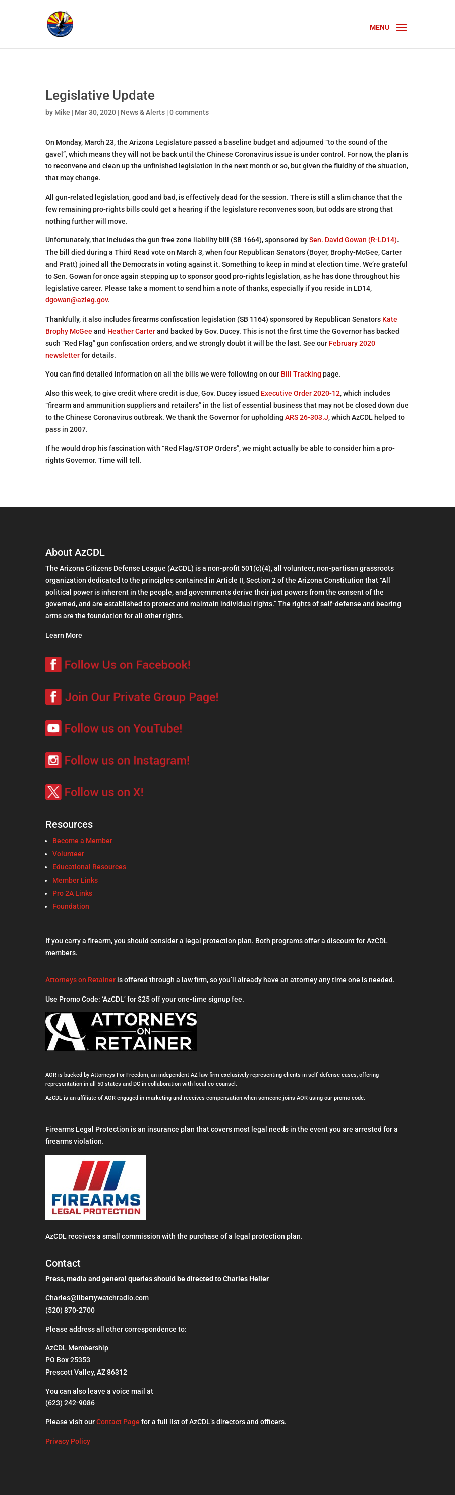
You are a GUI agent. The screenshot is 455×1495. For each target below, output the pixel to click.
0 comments (189, 112)
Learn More (63, 635)
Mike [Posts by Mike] (62, 112)
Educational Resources (89, 867)
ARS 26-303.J (306, 417)
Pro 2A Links (72, 893)
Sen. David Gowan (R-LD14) (353, 240)
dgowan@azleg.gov (76, 300)
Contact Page (118, 1422)
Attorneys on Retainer (80, 980)
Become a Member (82, 841)
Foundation (70, 906)
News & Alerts (143, 112)
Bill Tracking (301, 374)
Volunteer (68, 854)
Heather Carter (131, 331)
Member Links (75, 880)
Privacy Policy (67, 1441)
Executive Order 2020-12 (300, 393)
